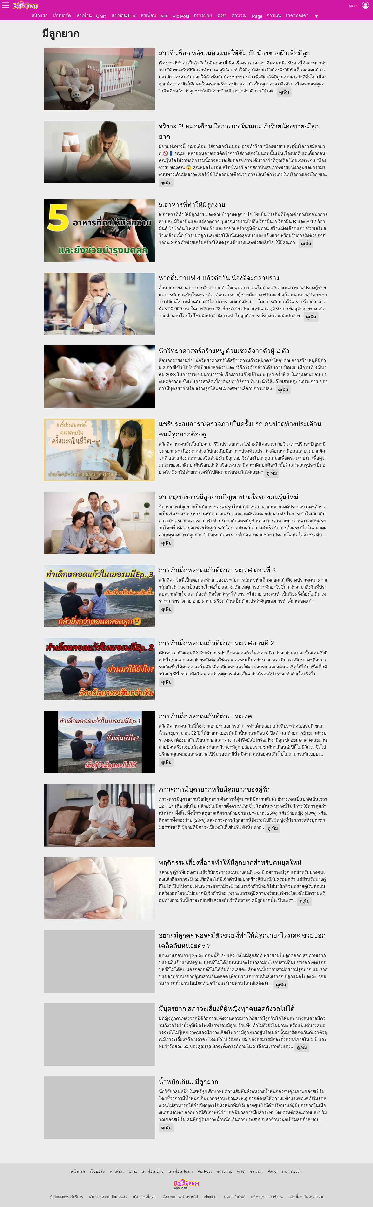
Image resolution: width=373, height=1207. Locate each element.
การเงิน (274, 15)
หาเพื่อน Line (123, 15)
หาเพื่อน (84, 15)
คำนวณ (239, 15)
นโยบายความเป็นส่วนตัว (108, 1197)
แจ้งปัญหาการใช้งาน (267, 1197)
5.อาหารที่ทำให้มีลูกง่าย (192, 204)
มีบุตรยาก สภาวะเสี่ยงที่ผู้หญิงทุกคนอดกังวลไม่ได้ (227, 1008)
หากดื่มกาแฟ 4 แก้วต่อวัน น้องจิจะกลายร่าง (219, 277)
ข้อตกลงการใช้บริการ (66, 1197)
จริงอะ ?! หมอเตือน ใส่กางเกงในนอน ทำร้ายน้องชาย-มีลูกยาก (239, 131)
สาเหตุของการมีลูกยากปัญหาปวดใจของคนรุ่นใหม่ (228, 497)
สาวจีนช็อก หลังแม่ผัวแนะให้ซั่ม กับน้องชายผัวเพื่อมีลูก (234, 53)
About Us (211, 1197)
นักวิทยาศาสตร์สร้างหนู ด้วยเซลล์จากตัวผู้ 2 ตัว (224, 350)
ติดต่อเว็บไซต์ (234, 1197)
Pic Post (181, 16)
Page (257, 16)
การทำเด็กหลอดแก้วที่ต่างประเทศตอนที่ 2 (216, 643)
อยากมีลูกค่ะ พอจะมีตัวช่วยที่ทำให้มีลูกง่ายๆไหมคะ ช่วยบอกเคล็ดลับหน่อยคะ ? (242, 940)
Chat (101, 16)
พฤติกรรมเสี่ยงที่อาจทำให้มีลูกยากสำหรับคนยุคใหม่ (230, 862)
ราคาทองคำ (296, 15)
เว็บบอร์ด (62, 15)
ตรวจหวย (202, 15)
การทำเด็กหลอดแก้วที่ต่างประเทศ (205, 716)
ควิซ (221, 15)
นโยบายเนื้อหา (144, 1197)
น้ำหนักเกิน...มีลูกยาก (188, 1081)
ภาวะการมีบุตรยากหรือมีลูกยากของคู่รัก (214, 789)
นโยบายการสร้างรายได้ (179, 1197)
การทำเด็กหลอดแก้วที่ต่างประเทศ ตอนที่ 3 (217, 570)
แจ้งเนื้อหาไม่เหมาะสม (305, 1197)
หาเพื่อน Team (154, 15)
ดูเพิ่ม (284, 92)
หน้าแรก (39, 15)
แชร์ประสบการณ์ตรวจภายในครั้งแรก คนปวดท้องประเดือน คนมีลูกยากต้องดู (240, 429)
